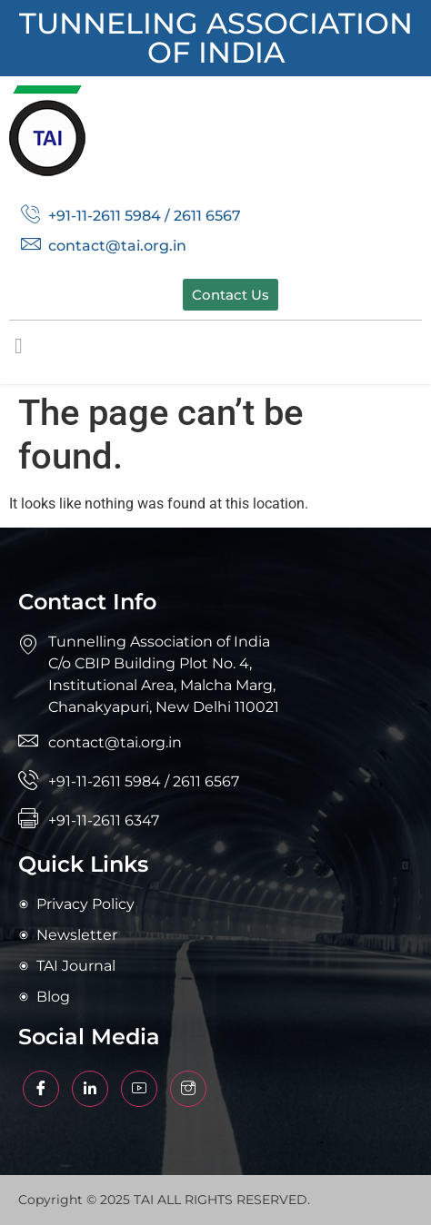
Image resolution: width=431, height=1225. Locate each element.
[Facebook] (41, 1089)
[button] (18, 346)
